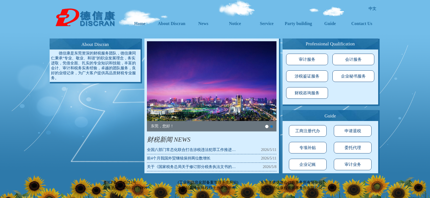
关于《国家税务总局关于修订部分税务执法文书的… (191, 167)
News (203, 23)
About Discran (171, 23)
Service (267, 23)
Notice (235, 23)
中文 (372, 9)
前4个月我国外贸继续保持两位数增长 (179, 158)
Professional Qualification (330, 43)
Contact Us (361, 23)
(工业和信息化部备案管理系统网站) (208, 182)
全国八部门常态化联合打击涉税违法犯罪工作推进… (191, 150)
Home (140, 23)
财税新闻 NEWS (168, 139)
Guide (330, 23)
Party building (298, 23)
